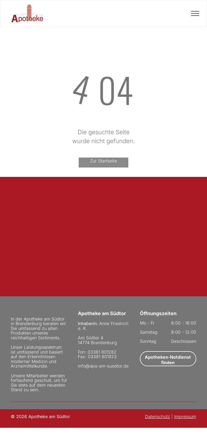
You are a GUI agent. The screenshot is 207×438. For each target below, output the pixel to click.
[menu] (195, 13)
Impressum (185, 416)
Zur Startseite (103, 160)
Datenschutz (157, 416)
